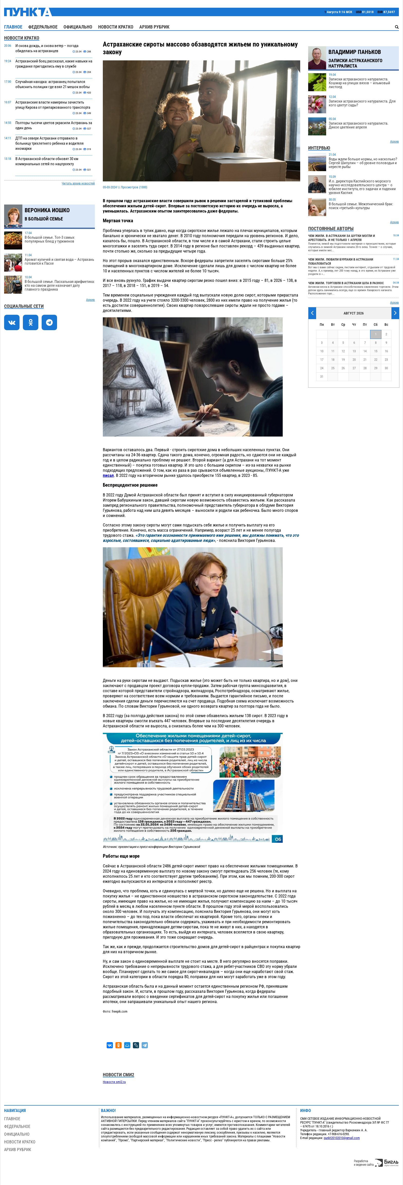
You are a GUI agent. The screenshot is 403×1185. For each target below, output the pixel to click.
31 (321, 376)
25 (332, 368)
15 (375, 351)
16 (386, 351)
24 (321, 368)
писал (108, 475)
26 (343, 368)
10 (321, 351)
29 (375, 368)
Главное (13, 27)
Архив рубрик (154, 27)
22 (375, 360)
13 (354, 351)
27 (354, 368)
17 (321, 360)
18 (332, 360)
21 (365, 360)
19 (343, 360)
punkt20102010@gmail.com (342, 1138)
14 (365, 351)
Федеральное (43, 27)
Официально (77, 27)
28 (365, 368)
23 (386, 360)
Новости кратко (115, 27)
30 (386, 368)
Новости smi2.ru (114, 1082)
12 (343, 351)
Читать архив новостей (78, 183)
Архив (90, 300)
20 (354, 360)
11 (332, 351)
